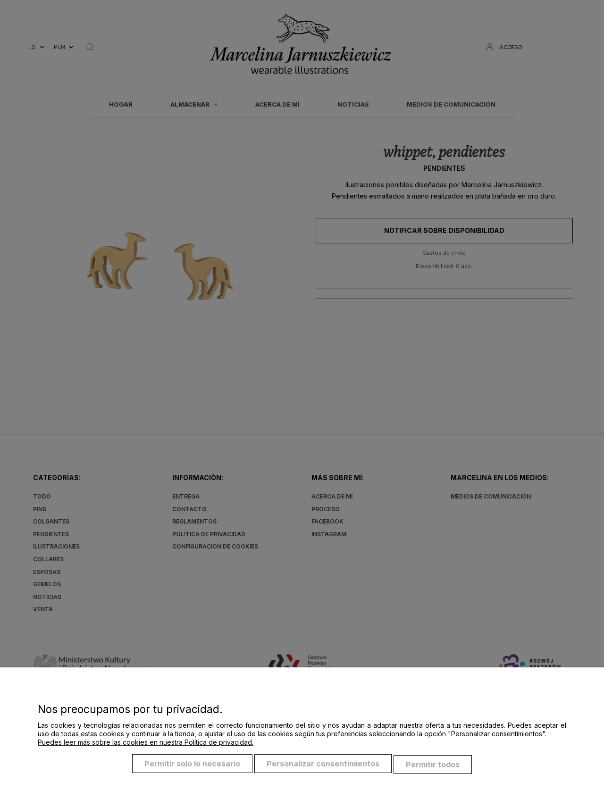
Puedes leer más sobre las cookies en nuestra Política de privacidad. (145, 744)
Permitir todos (433, 765)
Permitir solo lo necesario (192, 765)
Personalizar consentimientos (323, 765)
